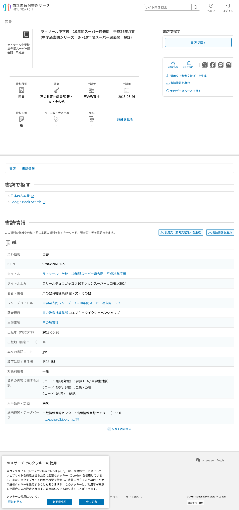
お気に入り (173, 65)
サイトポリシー (135, 497)
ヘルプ (211, 7)
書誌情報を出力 (178, 83)
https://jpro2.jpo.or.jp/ (60, 419)
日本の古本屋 (22, 195)
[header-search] (172, 7)
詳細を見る (125, 119)
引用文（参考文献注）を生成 (186, 76)
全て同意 (91, 502)
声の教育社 (50, 322)
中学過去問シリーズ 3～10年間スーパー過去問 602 (81, 302)
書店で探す (198, 42)
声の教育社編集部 (55, 312)
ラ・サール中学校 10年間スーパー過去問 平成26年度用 (84, 273)
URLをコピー (189, 65)
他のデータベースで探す (183, 91)
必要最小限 (60, 502)
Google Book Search (28, 201)
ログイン (227, 7)
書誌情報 (28, 168)
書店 (12, 168)
